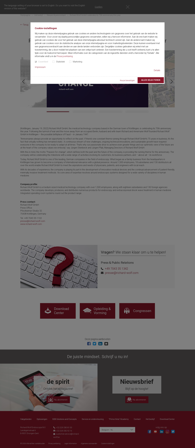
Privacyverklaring (65, 56)
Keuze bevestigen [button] (127, 80)
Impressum (40, 67)
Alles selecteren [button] (150, 80)
